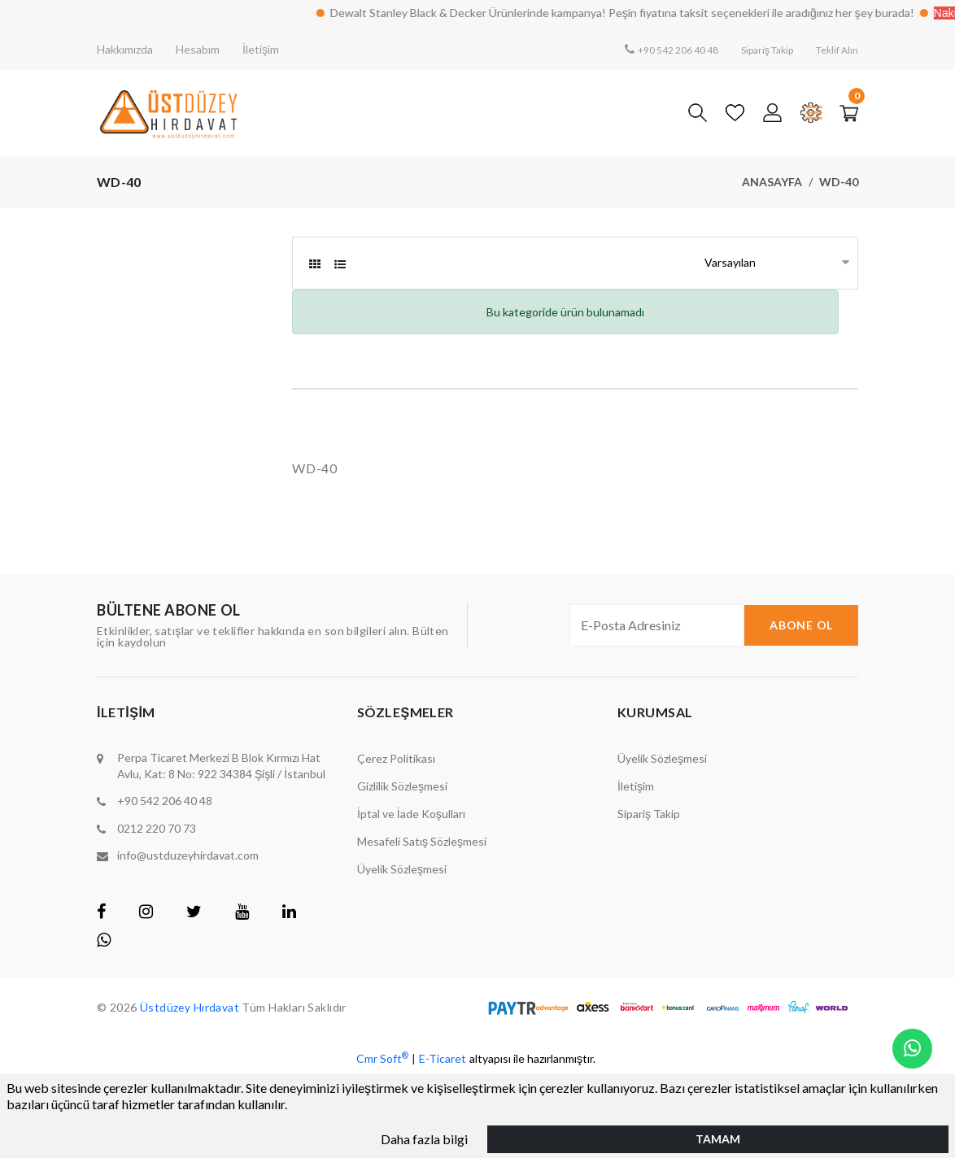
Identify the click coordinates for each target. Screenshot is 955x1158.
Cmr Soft (382, 1056)
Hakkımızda (125, 49)
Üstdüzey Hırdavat (191, 1005)
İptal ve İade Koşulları (411, 814)
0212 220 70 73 (156, 827)
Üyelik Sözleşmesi (402, 869)
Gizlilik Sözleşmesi (402, 786)
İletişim (260, 49)
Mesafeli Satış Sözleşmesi (421, 841)
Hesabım (198, 49)
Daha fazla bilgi (424, 1137)
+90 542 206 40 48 (652, 49)
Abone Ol (801, 625)
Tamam (718, 1137)
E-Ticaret (442, 1057)
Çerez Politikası (396, 758)
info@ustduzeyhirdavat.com (188, 854)
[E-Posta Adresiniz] (656, 625)
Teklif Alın (833, 49)
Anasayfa (772, 182)
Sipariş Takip (753, 49)
